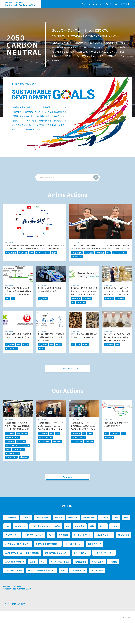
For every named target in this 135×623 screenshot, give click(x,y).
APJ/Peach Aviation (12, 437)
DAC (51, 535)
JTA (73, 345)
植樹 (92, 526)
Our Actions (111, 4)
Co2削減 (113, 561)
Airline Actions (95, 4)
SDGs (8, 449)
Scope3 (25, 345)
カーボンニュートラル (42, 253)
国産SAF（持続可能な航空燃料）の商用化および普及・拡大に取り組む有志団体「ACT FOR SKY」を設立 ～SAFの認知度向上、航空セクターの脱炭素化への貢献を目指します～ (34, 248)
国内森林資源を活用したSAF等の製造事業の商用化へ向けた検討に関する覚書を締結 (51, 337)
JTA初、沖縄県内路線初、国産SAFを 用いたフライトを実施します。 (84, 337)
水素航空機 (79, 526)
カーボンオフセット (73, 544)
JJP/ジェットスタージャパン (14, 445)
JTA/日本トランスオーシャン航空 (45, 526)
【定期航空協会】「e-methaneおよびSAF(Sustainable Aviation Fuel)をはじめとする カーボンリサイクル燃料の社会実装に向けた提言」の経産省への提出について (51, 429)
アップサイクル (12, 535)
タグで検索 (124, 4)
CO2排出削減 (89, 253)
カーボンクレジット (82, 535)
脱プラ (102, 526)
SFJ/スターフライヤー (104, 552)
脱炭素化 (41, 349)
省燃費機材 (63, 535)
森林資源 (58, 345)
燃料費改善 (73, 517)
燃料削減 (104, 517)
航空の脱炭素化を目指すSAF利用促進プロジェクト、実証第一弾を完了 (18, 337)
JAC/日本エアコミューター (56, 552)
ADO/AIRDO (20, 526)
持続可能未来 (89, 517)
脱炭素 (54, 253)
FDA (7, 299)
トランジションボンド (33, 535)
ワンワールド (81, 303)
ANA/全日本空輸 (11, 253)
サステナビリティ (77, 257)
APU (106, 433)
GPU (123, 433)
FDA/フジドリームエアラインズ (41, 570)
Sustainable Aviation (23, 4)
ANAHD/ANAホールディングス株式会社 (22, 552)
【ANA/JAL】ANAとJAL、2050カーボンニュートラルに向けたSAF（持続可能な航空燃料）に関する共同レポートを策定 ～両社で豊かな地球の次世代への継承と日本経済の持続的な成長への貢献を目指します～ (100, 248)
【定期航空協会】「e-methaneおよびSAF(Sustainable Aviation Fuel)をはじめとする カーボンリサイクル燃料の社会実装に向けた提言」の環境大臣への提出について (84, 429)
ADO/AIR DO (10, 433)
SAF (31, 253)
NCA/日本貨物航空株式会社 (47, 544)
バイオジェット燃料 (13, 570)
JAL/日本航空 (23, 253)
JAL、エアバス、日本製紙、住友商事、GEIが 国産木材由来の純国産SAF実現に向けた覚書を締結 (117, 337)
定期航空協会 (24, 457)
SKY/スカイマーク (18, 449)
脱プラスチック (94, 544)
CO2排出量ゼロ (42, 517)
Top (83, 4)
